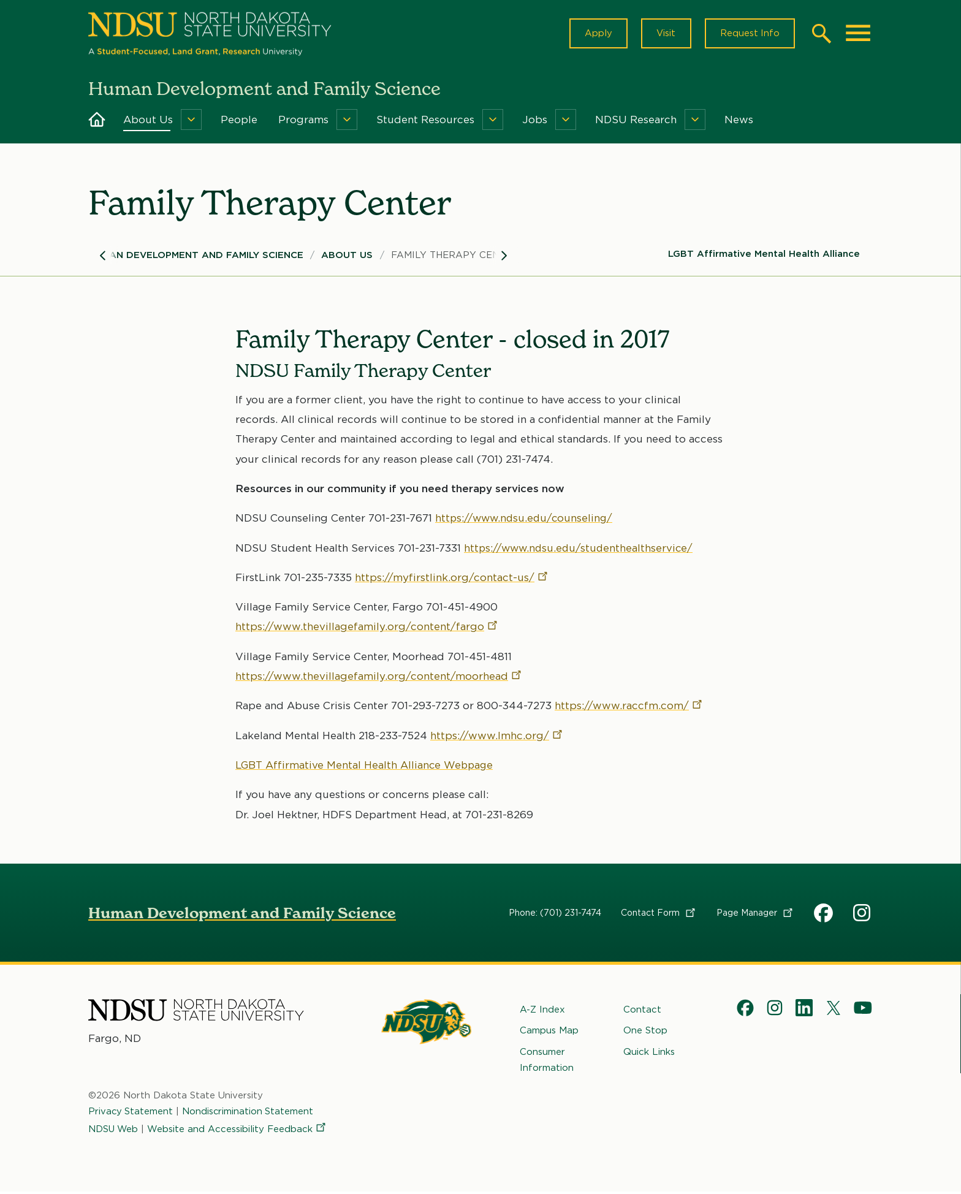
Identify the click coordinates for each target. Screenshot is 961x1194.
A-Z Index (542, 1011)
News (738, 121)
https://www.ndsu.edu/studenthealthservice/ (580, 550)
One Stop (645, 1032)
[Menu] (191, 121)
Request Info (749, 34)
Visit (664, 34)
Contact (659, 914)
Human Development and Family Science (195, 256)
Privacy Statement (131, 1113)
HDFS (824, 914)
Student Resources (425, 121)
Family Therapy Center (454, 256)
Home (97, 121)
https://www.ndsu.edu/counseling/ (526, 520)
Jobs (534, 121)
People (239, 121)
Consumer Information (547, 1061)
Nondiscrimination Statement (249, 1113)
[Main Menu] (858, 34)
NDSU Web (114, 1130)
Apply (595, 34)
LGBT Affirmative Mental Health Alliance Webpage (365, 767)
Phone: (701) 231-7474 (555, 914)
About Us (148, 121)
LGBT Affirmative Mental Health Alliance (764, 255)
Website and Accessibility (239, 1130)
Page (755, 914)
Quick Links (649, 1053)
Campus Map (549, 1032)
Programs (303, 121)
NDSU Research (636, 121)
